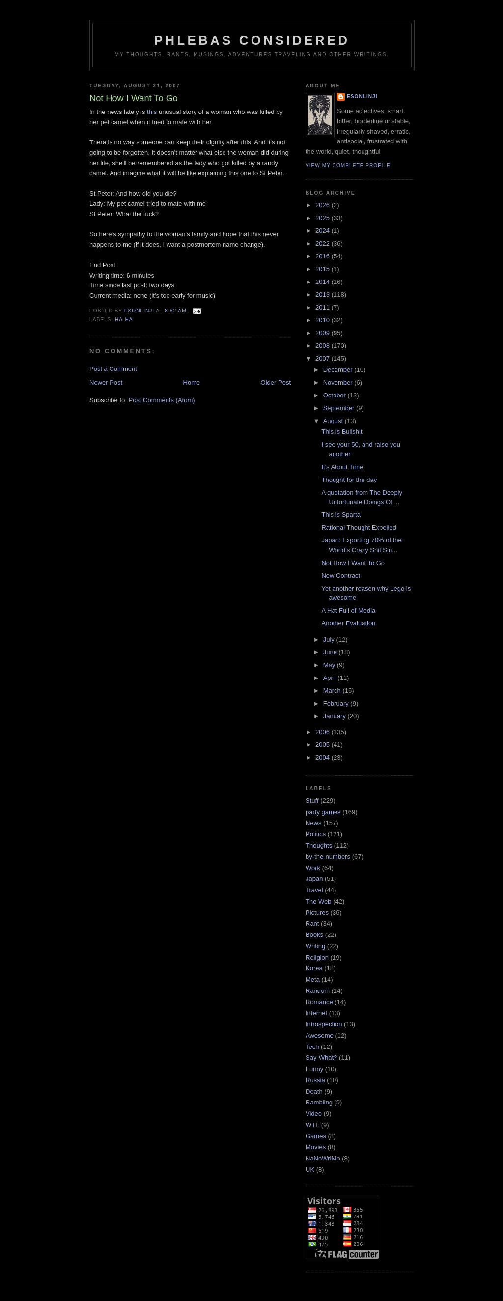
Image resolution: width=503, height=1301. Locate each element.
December (339, 369)
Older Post (276, 382)
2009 (323, 333)
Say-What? (321, 1057)
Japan (314, 878)
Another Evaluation (348, 623)
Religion (317, 957)
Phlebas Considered (252, 40)
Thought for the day (349, 479)
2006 (323, 731)
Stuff (312, 800)
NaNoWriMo (323, 1158)
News (314, 823)
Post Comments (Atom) (162, 400)
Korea (314, 968)
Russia (315, 1080)
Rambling (319, 1102)
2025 (323, 218)
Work (313, 868)
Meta (313, 979)
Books (314, 934)
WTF (312, 1125)
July (329, 639)
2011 (323, 307)
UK (310, 1169)
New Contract (340, 575)
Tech (312, 1046)
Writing (315, 946)
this (152, 111)
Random (318, 990)
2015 (323, 269)
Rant (312, 923)
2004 (323, 757)
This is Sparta (340, 514)
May (330, 665)
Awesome (320, 1035)
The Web (319, 901)
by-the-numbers (328, 856)
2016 (323, 256)
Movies (316, 1147)
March (333, 690)
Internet (316, 1013)
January (335, 716)
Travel (314, 890)
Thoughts (319, 845)
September (339, 408)
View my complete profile (348, 165)
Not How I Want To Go (353, 562)
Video (314, 1113)
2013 (323, 294)
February (337, 703)
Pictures (317, 912)
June (331, 652)
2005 (323, 744)
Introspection (324, 1024)
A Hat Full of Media (348, 610)
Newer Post (105, 382)
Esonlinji (362, 96)
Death (314, 1091)
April (330, 677)
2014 (323, 281)
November (339, 382)
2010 (323, 320)
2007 (323, 358)
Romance (319, 1002)
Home (191, 382)
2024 (323, 230)
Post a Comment (113, 368)
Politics (316, 834)
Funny (314, 1069)
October (335, 395)
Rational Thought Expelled (358, 527)
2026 (323, 205)
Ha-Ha (124, 319)
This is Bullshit (341, 431)
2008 (323, 345)
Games (316, 1136)
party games (323, 812)
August (334, 420)
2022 (323, 243)
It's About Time (342, 467)
